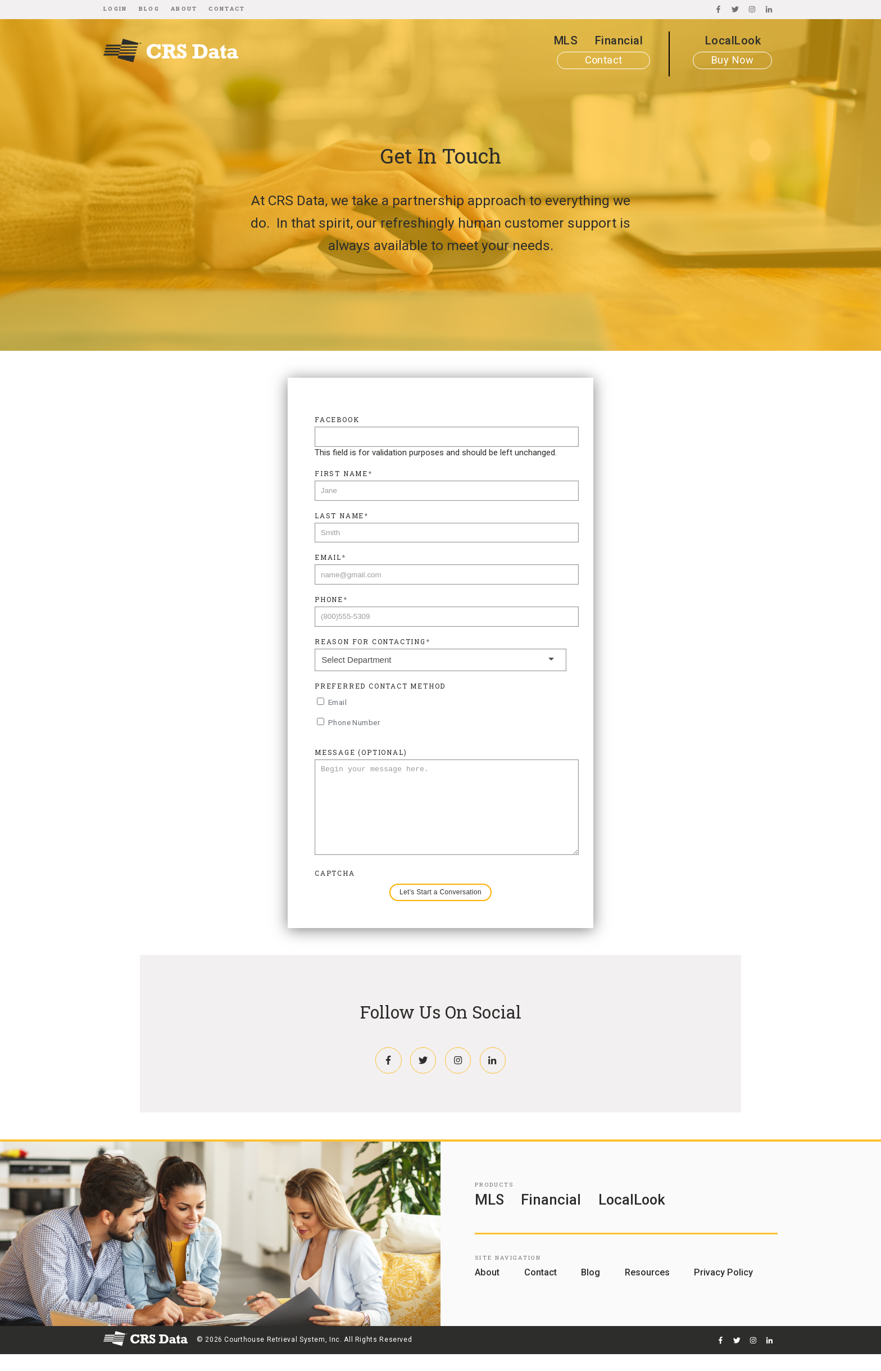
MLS (566, 40)
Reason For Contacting (372, 641)
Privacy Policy (723, 1289)
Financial (619, 40)
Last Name (342, 515)
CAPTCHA (335, 889)
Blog (149, 8)
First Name (344, 473)
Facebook (337, 419)
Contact (226, 8)
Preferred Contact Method (380, 685)
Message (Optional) (361, 752)
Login (115, 8)
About (184, 8)
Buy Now (732, 60)
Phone (331, 599)
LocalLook (733, 40)
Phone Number (354, 722)
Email (330, 557)
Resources (647, 1289)
